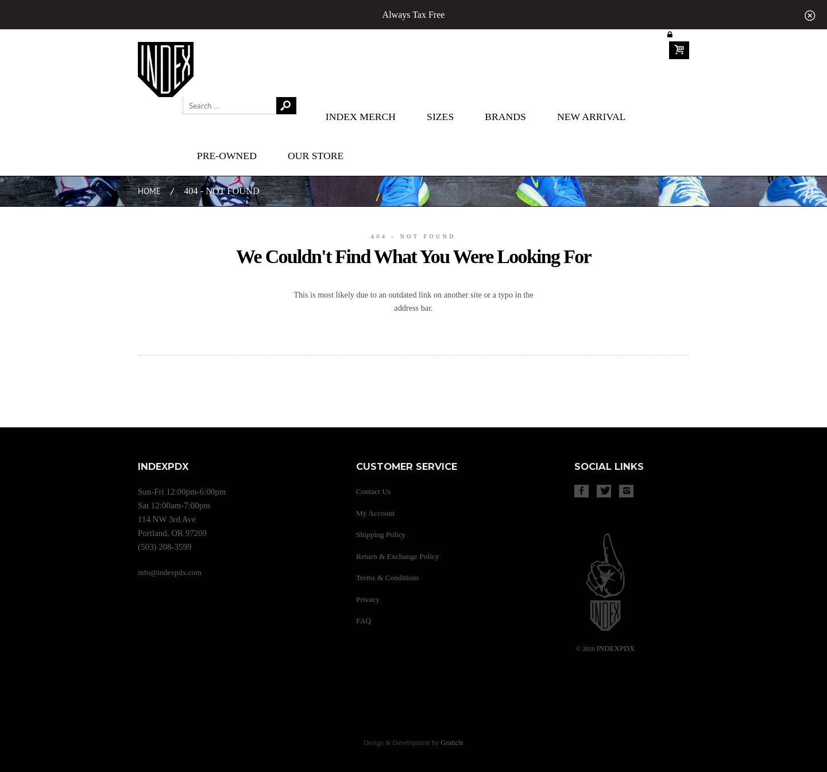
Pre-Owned (227, 155)
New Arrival (591, 116)
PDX (615, 648)
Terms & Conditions (387, 577)
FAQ (363, 620)
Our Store (315, 155)
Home (149, 191)
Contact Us (373, 491)
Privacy (368, 599)
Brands (505, 116)
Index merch (361, 116)
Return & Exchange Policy (397, 556)
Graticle (452, 743)
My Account (375, 513)
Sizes (440, 116)
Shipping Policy (380, 534)
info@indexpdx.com (170, 572)
